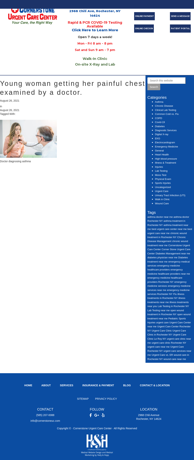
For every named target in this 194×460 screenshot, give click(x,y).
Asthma (159, 101)
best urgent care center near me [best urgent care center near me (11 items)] (169, 229)
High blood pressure (166, 158)
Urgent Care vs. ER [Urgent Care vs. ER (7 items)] (162, 354)
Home (28, 385)
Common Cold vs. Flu (167, 114)
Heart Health (162, 154)
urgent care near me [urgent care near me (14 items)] (158, 346)
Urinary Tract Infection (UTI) (170, 195)
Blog (127, 385)
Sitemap (83, 398)
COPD (158, 118)
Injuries (159, 166)
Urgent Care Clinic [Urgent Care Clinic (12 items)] (162, 330)
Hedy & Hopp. (103, 455)
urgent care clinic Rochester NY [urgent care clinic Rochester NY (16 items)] (169, 342)
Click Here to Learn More (95, 30)
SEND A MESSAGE (180, 16)
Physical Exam (163, 179)
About (46, 385)
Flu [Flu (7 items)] (175, 294)
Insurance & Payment (98, 385)
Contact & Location (155, 385)
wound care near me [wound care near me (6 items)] (174, 359)
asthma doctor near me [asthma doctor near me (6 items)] (160, 217)
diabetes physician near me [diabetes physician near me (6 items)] (162, 257)
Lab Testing (161, 170)
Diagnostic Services (166, 130)
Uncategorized (163, 187)
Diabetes (160, 126)
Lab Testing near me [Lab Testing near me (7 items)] (158, 310)
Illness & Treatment (165, 162)
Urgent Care (161, 191)
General (159, 150)
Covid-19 (160, 122)
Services (66, 385)
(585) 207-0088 (45, 415)
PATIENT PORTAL (180, 28)
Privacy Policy (106, 398)
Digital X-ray (161, 134)
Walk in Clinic (162, 199)
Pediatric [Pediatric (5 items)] (173, 318)
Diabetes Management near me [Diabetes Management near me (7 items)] (173, 253)
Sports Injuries (163, 183)
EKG (157, 138)
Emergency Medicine (166, 146)
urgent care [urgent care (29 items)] (162, 322)
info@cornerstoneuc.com (45, 420)
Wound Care (162, 203)
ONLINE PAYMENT (144, 16)
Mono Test (160, 175)
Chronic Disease (164, 105)
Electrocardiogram (165, 142)
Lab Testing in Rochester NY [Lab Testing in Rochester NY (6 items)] (173, 306)
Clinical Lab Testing (165, 110)
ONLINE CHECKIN (144, 28)
